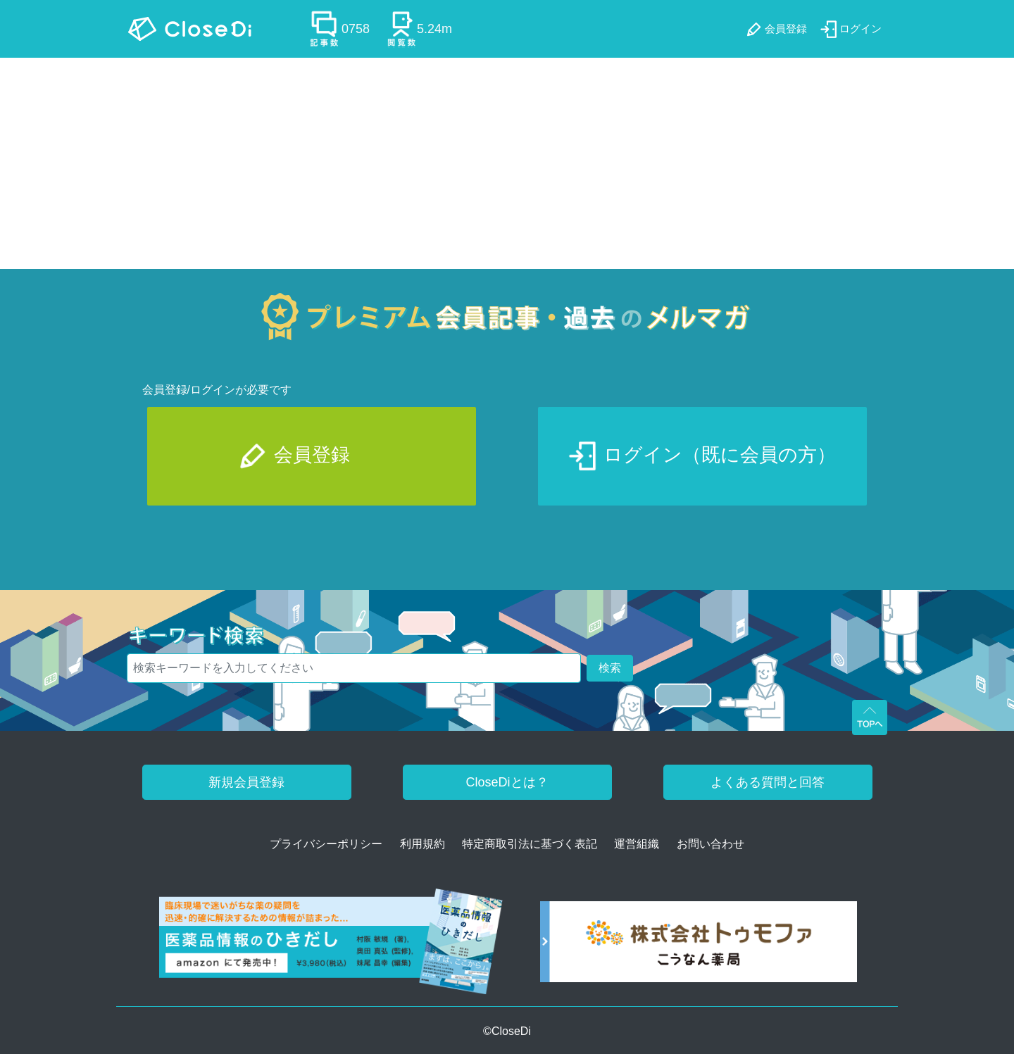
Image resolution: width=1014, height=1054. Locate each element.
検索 (610, 668)
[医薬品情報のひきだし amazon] (331, 947)
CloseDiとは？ (506, 782)
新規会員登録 (246, 782)
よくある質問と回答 (768, 782)
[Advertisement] (507, 163)
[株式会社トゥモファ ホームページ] (698, 947)
